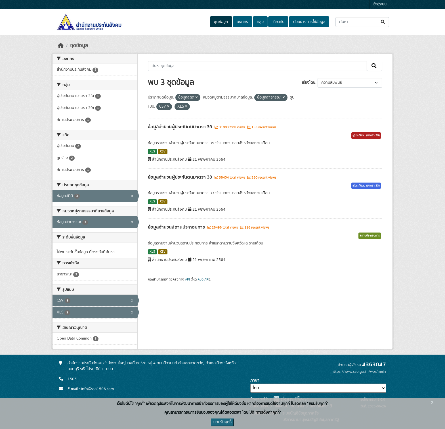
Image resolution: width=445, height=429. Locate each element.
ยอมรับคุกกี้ (222, 422)
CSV (162, 151)
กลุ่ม (260, 22)
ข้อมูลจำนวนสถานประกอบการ (177, 227)
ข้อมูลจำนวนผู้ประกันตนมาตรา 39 (180, 127)
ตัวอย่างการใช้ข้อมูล (309, 22)
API (187, 279)
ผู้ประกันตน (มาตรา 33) (366, 186)
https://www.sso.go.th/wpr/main (358, 371)
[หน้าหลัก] (61, 45)
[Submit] (383, 22)
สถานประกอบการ (370, 236)
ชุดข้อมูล (221, 22)
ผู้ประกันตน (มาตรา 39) (366, 135)
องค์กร (242, 22)
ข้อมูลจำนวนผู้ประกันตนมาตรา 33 (180, 177)
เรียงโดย (308, 82)
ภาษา (254, 380)
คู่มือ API (203, 279)
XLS (152, 151)
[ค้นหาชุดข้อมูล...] (362, 22)
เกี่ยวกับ (278, 22)
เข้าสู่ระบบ (380, 4)
